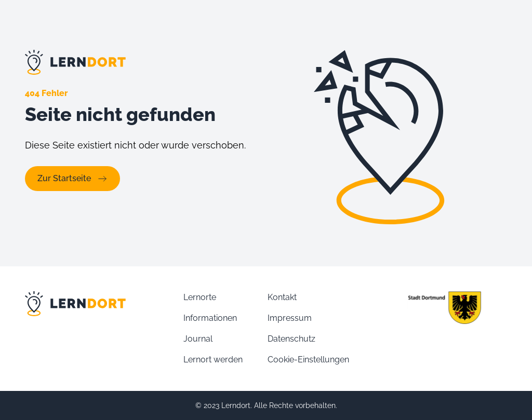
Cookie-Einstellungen (308, 359)
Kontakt (282, 297)
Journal (197, 339)
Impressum (290, 318)
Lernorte (199, 297)
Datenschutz (291, 339)
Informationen (210, 318)
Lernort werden (213, 359)
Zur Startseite (72, 178)
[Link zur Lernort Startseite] (140, 62)
